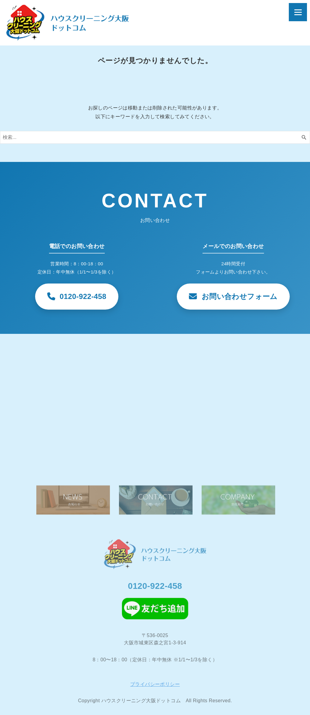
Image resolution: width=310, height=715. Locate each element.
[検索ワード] (155, 137)
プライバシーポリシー (155, 687)
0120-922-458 (155, 588)
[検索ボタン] (304, 137)
